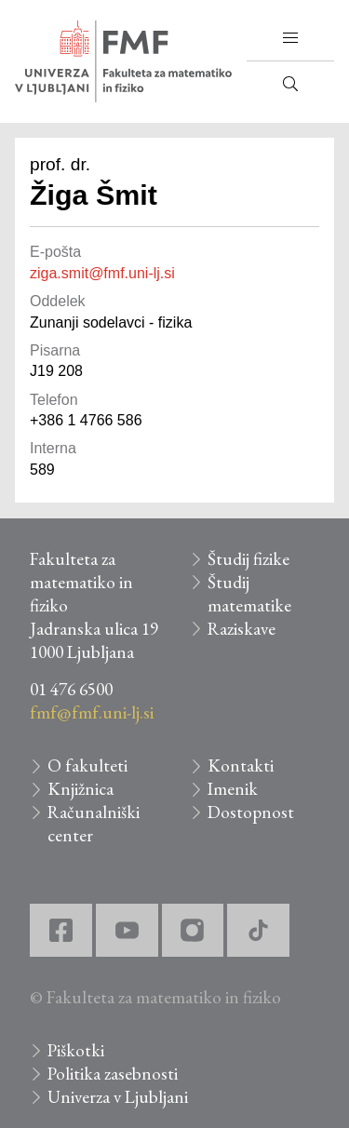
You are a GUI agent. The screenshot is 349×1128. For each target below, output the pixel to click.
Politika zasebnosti (112, 1073)
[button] (290, 38)
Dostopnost (251, 812)
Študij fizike (248, 559)
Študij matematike (249, 594)
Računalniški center (93, 823)
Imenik (233, 788)
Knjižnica (80, 788)
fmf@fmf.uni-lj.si (92, 712)
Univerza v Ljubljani (117, 1096)
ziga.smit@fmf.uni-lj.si (102, 273)
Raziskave (241, 628)
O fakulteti (87, 765)
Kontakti (241, 765)
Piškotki (75, 1050)
